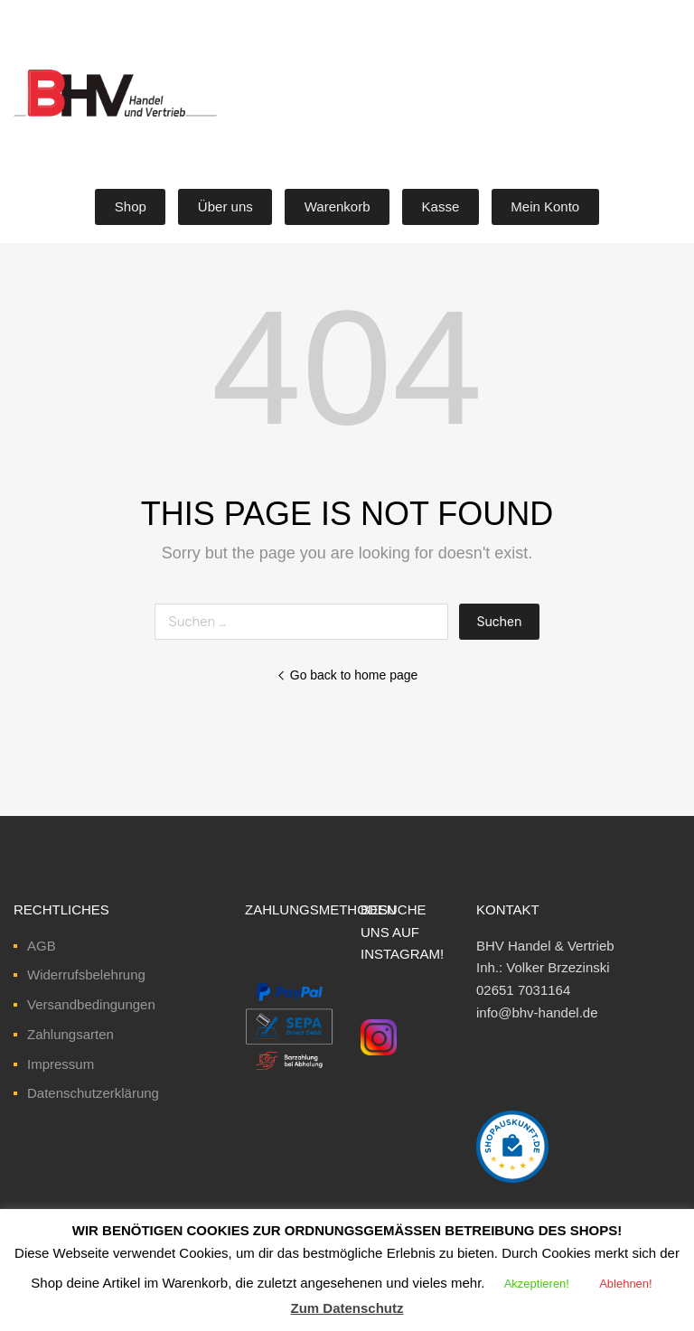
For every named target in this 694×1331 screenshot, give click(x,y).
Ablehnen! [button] (625, 1283)
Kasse (441, 206)
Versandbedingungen (91, 1004)
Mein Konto (545, 206)
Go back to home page (347, 675)
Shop (130, 206)
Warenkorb (337, 206)
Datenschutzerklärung (93, 1093)
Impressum (60, 1064)
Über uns (225, 206)
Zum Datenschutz (346, 1308)
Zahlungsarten (70, 1034)
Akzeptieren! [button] (536, 1283)
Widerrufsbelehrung (86, 974)
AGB (41, 945)
